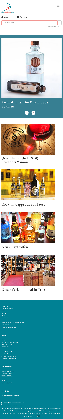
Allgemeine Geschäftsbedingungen (12, 322)
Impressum (5, 325)
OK (38, 416)
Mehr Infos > (28, 416)
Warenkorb (22, 17)
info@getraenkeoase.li (8, 356)
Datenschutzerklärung (8, 327)
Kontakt (4, 313)
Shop (3, 315)
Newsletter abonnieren (11, 396)
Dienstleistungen (7, 308)
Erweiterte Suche (55, 27)
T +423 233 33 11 (6, 351)
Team (3, 311)
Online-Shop (5, 306)
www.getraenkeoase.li (8, 358)
